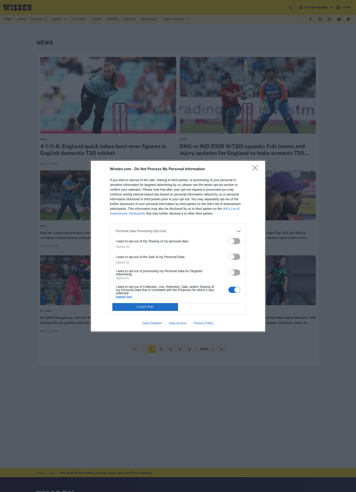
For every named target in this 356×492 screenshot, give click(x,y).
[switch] (234, 241)
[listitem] (178, 231)
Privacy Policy (203, 323)
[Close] (256, 169)
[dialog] (178, 246)
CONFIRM (145, 307)
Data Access (178, 323)
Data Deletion (152, 323)
